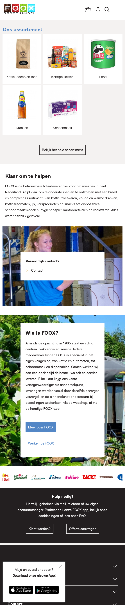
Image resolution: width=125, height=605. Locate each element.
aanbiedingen (48, 516)
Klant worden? (40, 529)
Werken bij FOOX (41, 443)
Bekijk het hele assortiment (62, 150)
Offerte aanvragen (82, 529)
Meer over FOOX (40, 427)
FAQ (82, 516)
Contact (37, 270)
